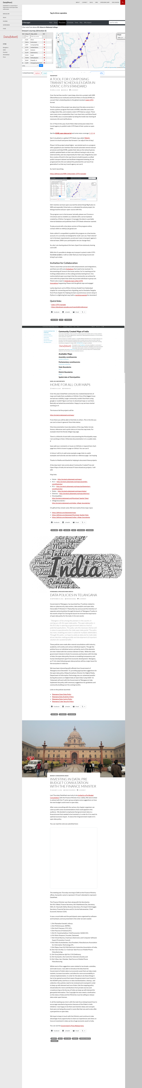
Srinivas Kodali (71, 599)
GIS (55, 381)
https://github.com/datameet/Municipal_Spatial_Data (70, 515)
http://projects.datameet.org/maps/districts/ (74, 493)
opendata (68, 319)
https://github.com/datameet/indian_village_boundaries (71, 517)
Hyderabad (54, 591)
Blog (91, 2)
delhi (60, 1038)
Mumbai (5, 21)
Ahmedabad (6, 25)
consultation (59, 775)
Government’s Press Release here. (72, 1026)
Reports (62, 381)
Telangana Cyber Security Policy (63, 701)
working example (81, 295)
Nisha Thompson (70, 790)
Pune (4, 28)
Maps (73, 530)
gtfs (61, 319)
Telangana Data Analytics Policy (63, 697)
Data (51, 381)
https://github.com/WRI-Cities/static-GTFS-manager (68, 174)
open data (81, 530)
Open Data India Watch (65, 591)
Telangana (72, 714)
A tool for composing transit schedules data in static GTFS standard (72, 82)
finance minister (85, 1038)
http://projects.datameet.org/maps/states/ (72, 491)
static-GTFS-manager (58, 305)
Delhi (66, 775)
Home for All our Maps (70, 385)
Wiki (96, 2)
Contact (84, 2)
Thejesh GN (67, 388)
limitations (69, 269)
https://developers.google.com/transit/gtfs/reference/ (69, 307)
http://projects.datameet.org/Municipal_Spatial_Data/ (70, 498)
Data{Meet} (7, 2)
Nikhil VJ (65, 90)
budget (52, 775)
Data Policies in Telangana (73, 595)
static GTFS (89, 100)
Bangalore (6, 13)
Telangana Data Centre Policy (62, 699)
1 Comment (74, 90)
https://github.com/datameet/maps (64, 512)
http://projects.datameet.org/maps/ (62, 415)
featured (54, 319)
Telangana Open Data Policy (61, 694)
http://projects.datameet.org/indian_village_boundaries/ (71, 503)
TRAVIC (87, 138)
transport (53, 75)
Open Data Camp (104, 2)
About (78, 2)
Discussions (115, 2)
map (57, 381)
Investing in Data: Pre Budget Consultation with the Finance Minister (73, 782)
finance (75, 1038)
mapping (67, 530)
